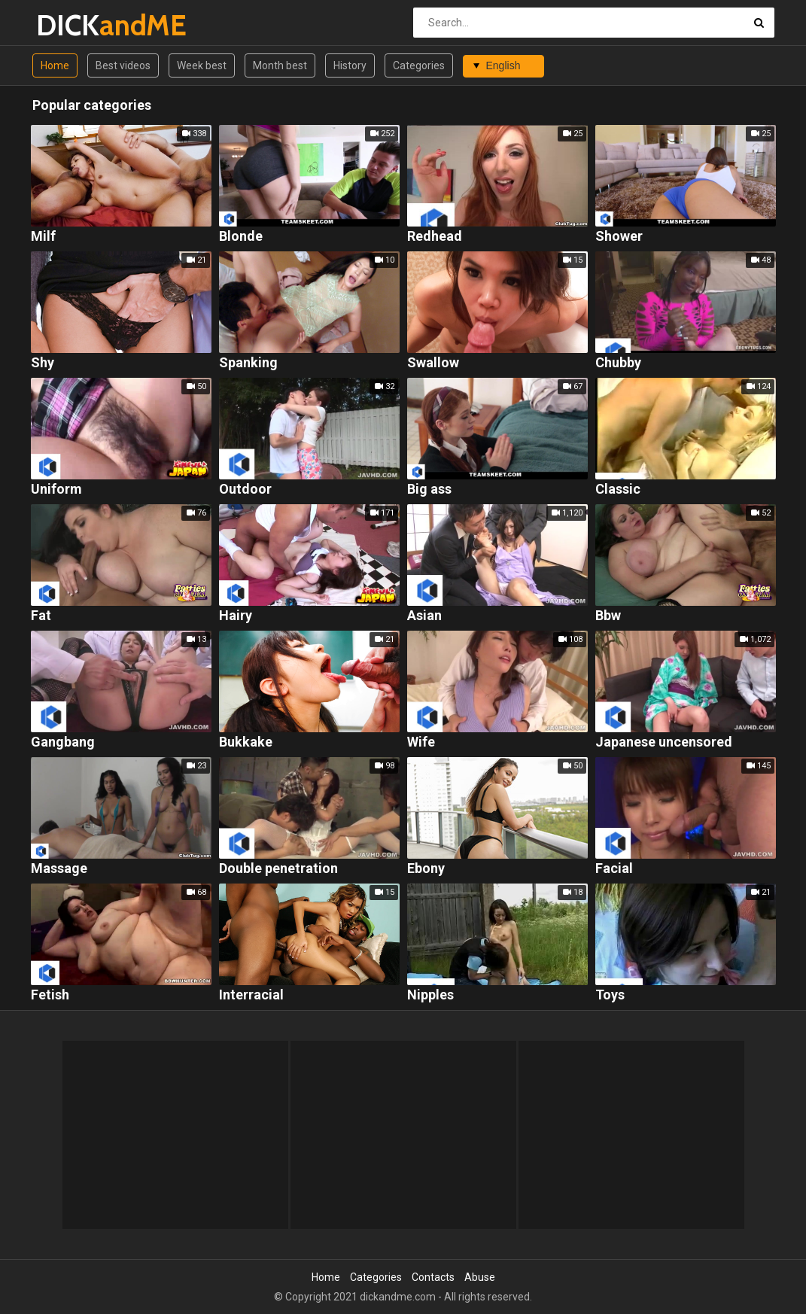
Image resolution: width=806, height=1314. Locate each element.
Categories (419, 65)
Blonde (241, 237)
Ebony (426, 869)
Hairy (235, 616)
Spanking (248, 363)
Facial (614, 869)
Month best (280, 65)
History (350, 65)
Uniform (56, 489)
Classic (617, 489)
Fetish (50, 995)
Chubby (618, 363)
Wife (421, 742)
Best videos (123, 65)
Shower (619, 237)
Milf (43, 237)
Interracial (251, 995)
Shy (42, 363)
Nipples (430, 995)
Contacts (433, 1277)
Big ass (429, 489)
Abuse (479, 1277)
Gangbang (63, 742)
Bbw (608, 616)
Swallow (433, 363)
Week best (202, 65)
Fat (41, 616)
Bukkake (245, 742)
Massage (59, 869)
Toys (610, 995)
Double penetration (278, 869)
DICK (75, 25)
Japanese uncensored (663, 742)
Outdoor (245, 489)
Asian (424, 616)
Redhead (434, 237)
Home (55, 65)
